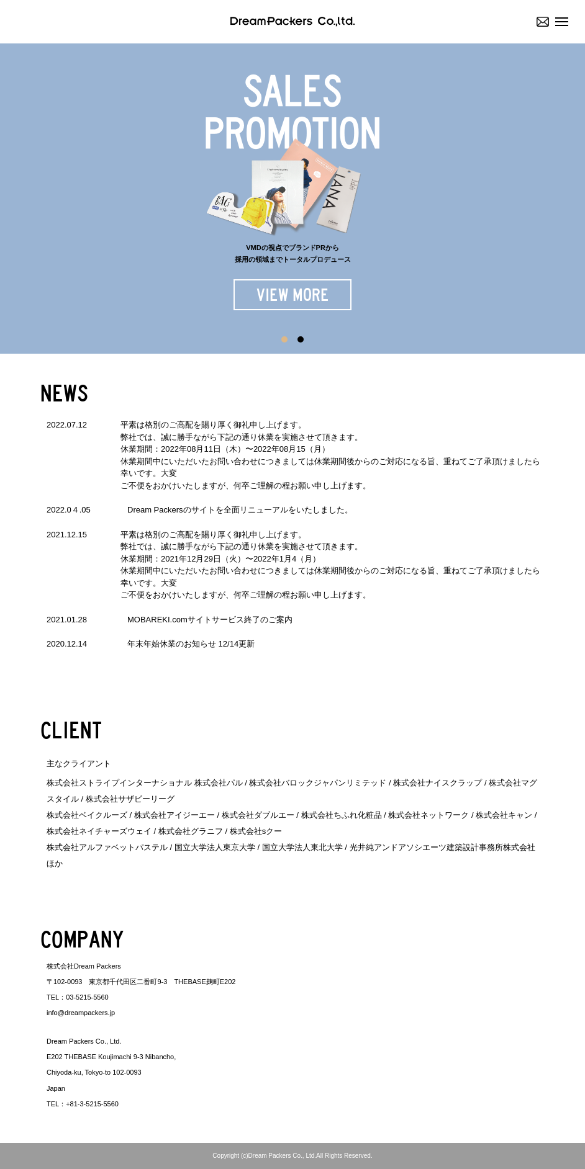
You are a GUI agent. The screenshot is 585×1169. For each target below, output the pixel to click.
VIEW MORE (292, 295)
